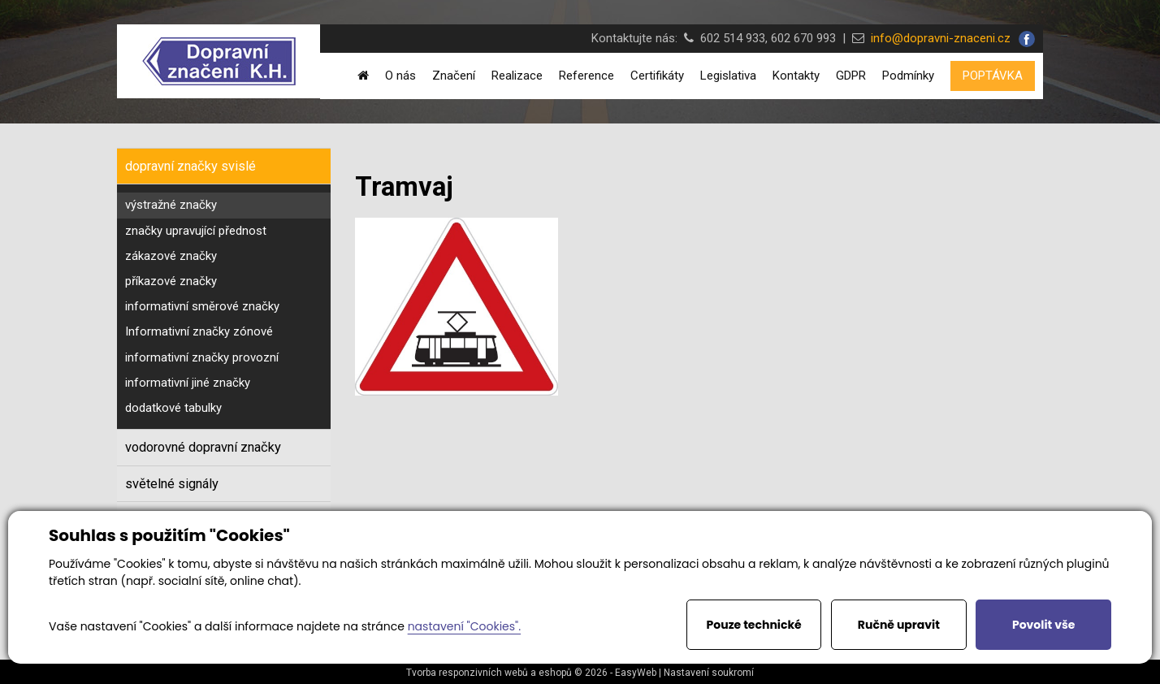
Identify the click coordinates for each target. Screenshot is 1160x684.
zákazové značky (171, 256)
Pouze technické (754, 625)
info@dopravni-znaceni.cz (937, 38)
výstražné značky (171, 204)
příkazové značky (171, 281)
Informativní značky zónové (199, 331)
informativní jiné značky (187, 382)
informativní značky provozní (202, 357)
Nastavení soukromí (709, 672)
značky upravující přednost (195, 230)
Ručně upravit (899, 625)
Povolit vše (1043, 625)
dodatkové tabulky (173, 407)
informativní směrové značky (202, 306)
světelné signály (172, 483)
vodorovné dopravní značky (203, 447)
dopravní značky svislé (190, 166)
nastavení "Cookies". (464, 626)
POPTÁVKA (993, 75)
